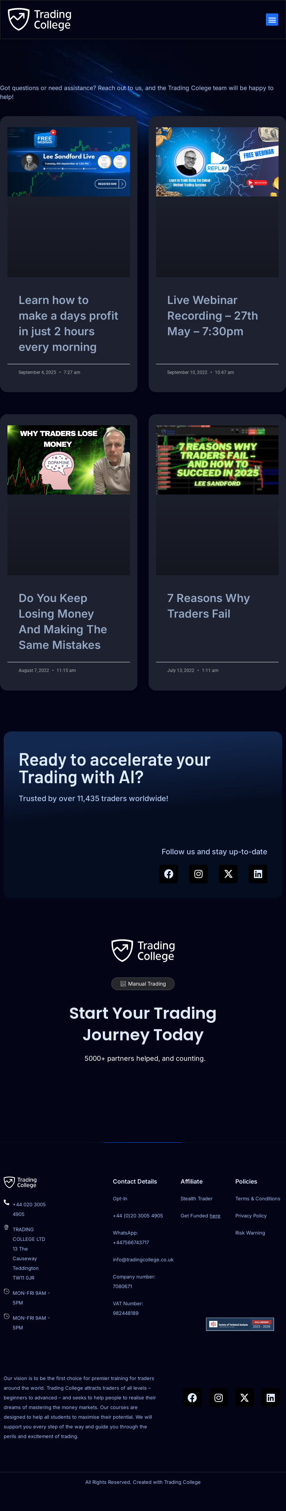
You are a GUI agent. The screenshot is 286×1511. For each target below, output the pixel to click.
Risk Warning (250, 1249)
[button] (271, 20)
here (215, 1232)
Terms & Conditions (257, 1215)
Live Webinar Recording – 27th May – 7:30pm (212, 327)
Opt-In (120, 1215)
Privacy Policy (251, 1232)
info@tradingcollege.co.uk (143, 1276)
